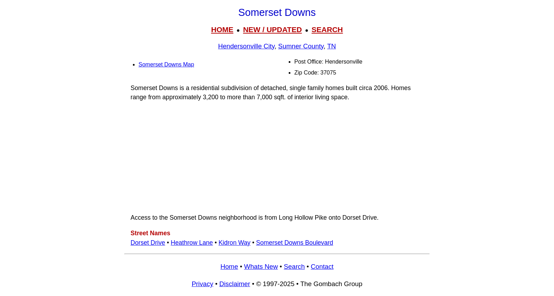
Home (229, 266)
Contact (322, 266)
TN (331, 46)
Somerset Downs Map (166, 64)
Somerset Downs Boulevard (294, 242)
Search (294, 266)
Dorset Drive (148, 242)
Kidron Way (235, 242)
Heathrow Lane (192, 242)
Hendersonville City (246, 46)
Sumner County (301, 46)
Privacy (202, 284)
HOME (222, 29)
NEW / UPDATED (272, 29)
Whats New (261, 266)
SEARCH (327, 29)
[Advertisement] (277, 157)
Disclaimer (234, 284)
